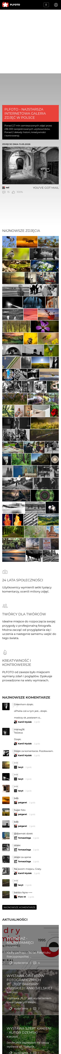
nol (7, 187)
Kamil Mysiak (25, 722)
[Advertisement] (30, 41)
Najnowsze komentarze (26, 697)
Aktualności (14, 919)
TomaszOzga (24, 838)
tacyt (20, 767)
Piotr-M (22, 897)
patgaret (22, 802)
